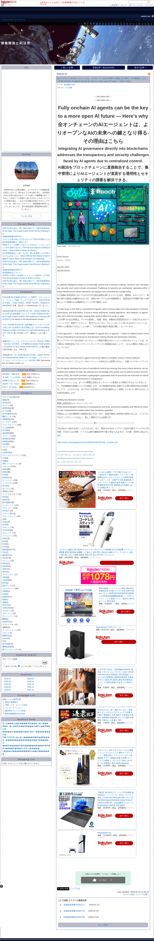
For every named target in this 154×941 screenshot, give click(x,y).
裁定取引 (6, 555)
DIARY (12, 20)
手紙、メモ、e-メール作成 (16, 705)
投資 (4, 472)
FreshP (5, 297)
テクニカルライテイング (12, 455)
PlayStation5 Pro (104, 833)
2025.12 (30, 684)
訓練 (4, 461)
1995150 (146, 16)
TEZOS (5, 605)
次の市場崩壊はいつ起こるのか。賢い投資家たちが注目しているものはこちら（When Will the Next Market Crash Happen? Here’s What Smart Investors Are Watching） (26, 256)
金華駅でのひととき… (11, 381)
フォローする (26, 216)
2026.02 (30, 679)
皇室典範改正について (11, 272)
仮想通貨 (6, 433)
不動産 (5, 591)
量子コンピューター (10, 649)
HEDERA (6, 622)
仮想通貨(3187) (69, 85)
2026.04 (7, 687)
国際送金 (6, 636)
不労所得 (6, 530)
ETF (4, 547)
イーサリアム (7, 483)
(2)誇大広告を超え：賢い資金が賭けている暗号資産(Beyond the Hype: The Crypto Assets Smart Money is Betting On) (26, 231)
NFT (4, 486)
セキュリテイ (7, 533)
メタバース (7, 466)
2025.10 (30, 690)
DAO (4, 497)
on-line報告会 (7, 414)
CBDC (5, 538)
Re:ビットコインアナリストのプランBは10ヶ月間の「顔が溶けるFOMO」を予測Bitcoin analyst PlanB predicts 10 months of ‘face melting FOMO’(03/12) (26, 344)
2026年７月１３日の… (11, 384)
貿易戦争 (6, 597)
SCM (4, 525)
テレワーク (7, 447)
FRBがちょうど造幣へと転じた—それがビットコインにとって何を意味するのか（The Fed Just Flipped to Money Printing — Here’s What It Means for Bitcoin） (26, 247)
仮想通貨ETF (7, 550)
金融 (4, 602)
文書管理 (6, 452)
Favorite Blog (26, 370)
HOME (4, 20)
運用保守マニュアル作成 (15, 711)
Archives (26, 675)
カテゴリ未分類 (8, 397)
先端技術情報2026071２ (12, 270)
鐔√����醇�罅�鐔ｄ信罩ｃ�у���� (20, 748)
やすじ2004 (7, 325)
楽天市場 (149, 5)
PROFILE (20, 20)
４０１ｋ (6, 633)
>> (117, 5)
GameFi (5, 558)
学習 (4, 458)
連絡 (4, 400)
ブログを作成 (137, 5)
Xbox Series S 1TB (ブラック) (108, 627)
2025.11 (30, 687)
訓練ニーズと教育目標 (11, 699)
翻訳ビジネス (7, 416)
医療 (4, 599)
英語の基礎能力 (11, 702)
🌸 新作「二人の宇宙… (12, 377)
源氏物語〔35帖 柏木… (12, 374)
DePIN (5, 566)
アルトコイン (7, 508)
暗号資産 (6, 644)
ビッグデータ (7, 422)
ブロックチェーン (9, 425)
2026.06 (7, 681)
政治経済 (6, 439)
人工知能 (6, 428)
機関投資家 (7, 647)
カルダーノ (7, 611)
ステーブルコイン (9, 516)
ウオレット (7, 527)
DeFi (4, 500)
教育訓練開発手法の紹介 (15, 714)
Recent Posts (26, 224)
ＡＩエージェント (9, 630)
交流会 (5, 403)
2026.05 (7, 684)
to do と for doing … (10, 387)
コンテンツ (7, 436)
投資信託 (6, 477)
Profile (26, 154)
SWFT (5, 569)
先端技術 (6, 441)
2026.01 (30, 681)
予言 (4, 552)
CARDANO (7, 608)
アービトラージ (8, 575)
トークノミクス (8, 505)
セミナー (6, 405)
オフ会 (5, 411)
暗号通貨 (6, 502)
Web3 (4, 469)
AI (3, 641)
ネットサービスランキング (69, 462)
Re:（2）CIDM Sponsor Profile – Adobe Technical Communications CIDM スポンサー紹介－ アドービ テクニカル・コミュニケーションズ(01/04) (26, 357)
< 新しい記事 (67, 67)
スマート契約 (7, 513)
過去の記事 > (140, 67)
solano (5, 638)
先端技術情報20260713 (12, 236)
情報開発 (6, 419)
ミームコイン (7, 536)
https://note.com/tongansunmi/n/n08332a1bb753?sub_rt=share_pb (87, 442)
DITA (4, 444)
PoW (4, 544)
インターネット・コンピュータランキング (76, 455)
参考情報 (6, 408)
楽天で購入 (116, 563)
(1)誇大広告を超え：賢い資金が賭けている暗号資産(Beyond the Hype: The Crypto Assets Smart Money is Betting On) (26, 284)
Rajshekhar (7, 311)
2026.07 (7, 679)
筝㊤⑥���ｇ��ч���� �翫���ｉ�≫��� (25, 723)
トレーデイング (8, 588)
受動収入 (6, 491)
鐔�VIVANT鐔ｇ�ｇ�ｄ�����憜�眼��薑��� (25, 737)
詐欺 (4, 594)
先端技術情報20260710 (74, 911)
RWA (4, 563)
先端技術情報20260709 (74, 917)
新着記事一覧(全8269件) (104, 67)
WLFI (4, 572)
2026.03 (7, 690)
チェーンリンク (8, 616)
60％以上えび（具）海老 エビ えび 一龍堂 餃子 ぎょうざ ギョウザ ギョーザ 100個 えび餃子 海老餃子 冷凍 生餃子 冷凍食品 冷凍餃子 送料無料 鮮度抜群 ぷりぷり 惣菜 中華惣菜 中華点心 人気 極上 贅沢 (115, 715)
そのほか (8, 5)
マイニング (7, 561)
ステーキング (7, 613)
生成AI (5, 522)
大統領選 (6, 580)
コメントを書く (142, 894)
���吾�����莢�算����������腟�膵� (26, 746)
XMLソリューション (10, 464)
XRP (4, 577)
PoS (4, 541)
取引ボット (7, 586)
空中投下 (6, 511)
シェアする (75, 888)
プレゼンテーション (13, 708)
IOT (3, 430)
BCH (4, 583)
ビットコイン (7, 480)
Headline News (26, 719)
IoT (3, 475)
